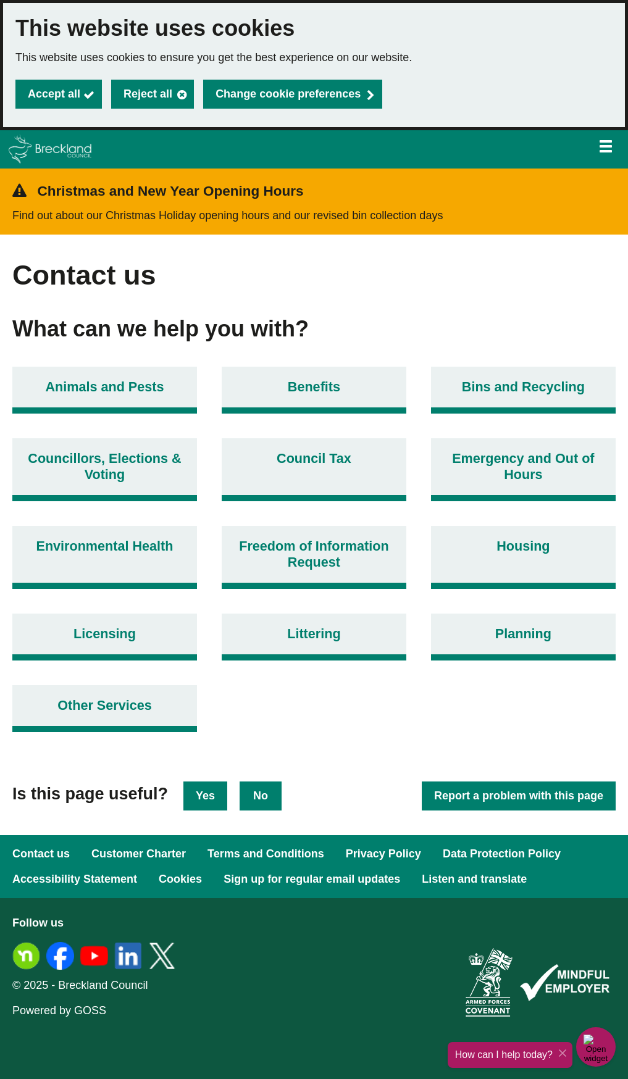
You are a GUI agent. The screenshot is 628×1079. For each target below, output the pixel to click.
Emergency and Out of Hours (523, 466)
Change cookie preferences (288, 94)
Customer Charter (138, 854)
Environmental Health (104, 546)
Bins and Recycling (523, 386)
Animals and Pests (104, 386)
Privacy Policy (383, 854)
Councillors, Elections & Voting (104, 466)
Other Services (104, 705)
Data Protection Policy (502, 854)
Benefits (314, 386)
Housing (523, 546)
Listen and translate (474, 879)
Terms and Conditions (265, 854)
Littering (313, 633)
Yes (205, 795)
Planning (523, 633)
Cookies (180, 879)
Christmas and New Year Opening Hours (171, 191)
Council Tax (314, 458)
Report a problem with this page (518, 795)
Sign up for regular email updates (312, 879)
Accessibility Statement (74, 879)
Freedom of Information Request (313, 554)
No (260, 795)
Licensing (104, 633)
